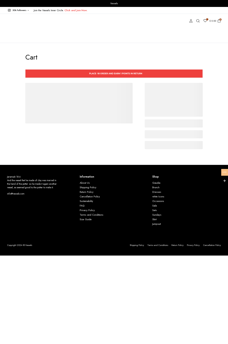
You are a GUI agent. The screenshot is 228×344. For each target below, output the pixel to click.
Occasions (158, 201)
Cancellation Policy (90, 196)
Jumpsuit (156, 224)
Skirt (154, 219)
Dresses (156, 192)
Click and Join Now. (75, 10)
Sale (154, 206)
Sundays (156, 215)
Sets (154, 210)
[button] (18, 10)
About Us (85, 183)
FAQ (82, 206)
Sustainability (86, 201)
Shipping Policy (88, 187)
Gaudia (156, 183)
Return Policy (86, 192)
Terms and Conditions (91, 215)
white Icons (158, 196)
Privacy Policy (87, 210)
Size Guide (86, 219)
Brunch (155, 187)
